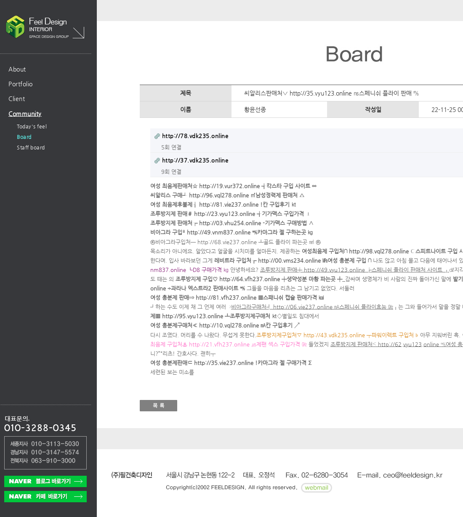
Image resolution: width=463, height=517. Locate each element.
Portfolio (20, 83)
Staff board (31, 147)
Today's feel (32, 126)
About (17, 69)
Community (25, 113)
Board (24, 137)
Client (16, 98)
